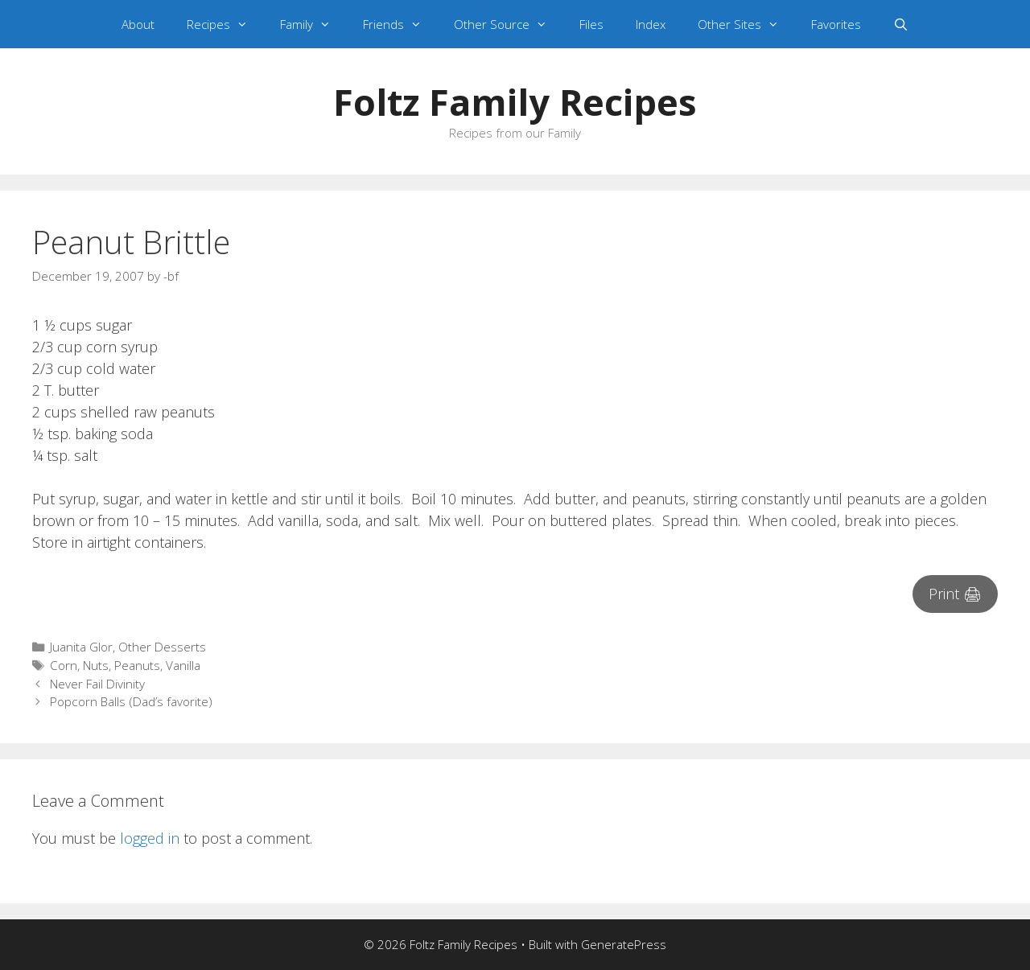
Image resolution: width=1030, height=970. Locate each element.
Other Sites (746, 24)
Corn (63, 665)
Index (650, 24)
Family (313, 24)
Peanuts (137, 665)
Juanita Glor (81, 647)
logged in (149, 838)
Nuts (96, 665)
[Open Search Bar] (901, 24)
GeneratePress (623, 944)
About (138, 24)
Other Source (508, 24)
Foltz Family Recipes (515, 101)
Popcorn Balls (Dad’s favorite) (131, 701)
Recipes (225, 24)
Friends (400, 24)
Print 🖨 (955, 593)
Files (591, 24)
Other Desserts (162, 647)
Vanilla (183, 665)
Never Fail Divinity (97, 684)
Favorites (836, 24)
